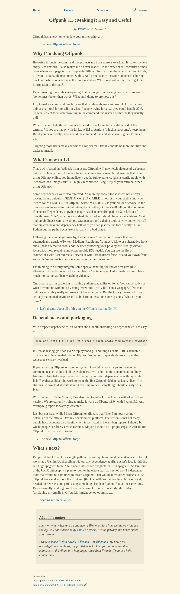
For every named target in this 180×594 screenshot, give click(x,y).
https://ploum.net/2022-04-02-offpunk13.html (57, 580)
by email (78, 530)
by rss (92, 530)
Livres (68, 10)
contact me (46, 555)
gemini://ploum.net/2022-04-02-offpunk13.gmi (58, 584)
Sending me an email (53, 500)
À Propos (140, 10)
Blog (36, 10)
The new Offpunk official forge (60, 439)
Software (103, 10)
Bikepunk (102, 542)
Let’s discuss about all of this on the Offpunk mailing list (76, 308)
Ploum (82, 29)
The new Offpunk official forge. (60, 44)
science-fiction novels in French (68, 542)
